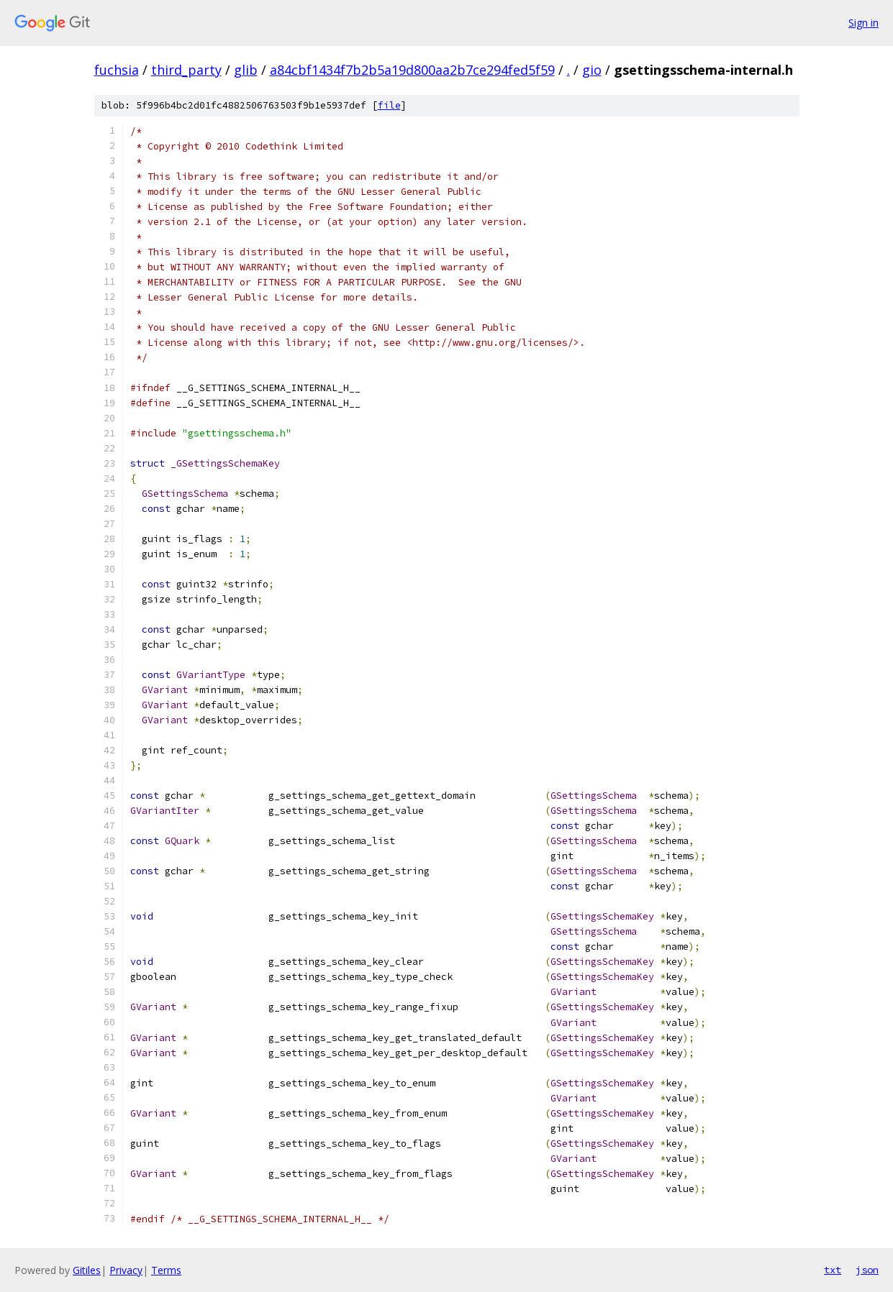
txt (832, 1269)
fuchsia (116, 69)
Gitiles (87, 1270)
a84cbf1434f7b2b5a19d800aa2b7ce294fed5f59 (412, 69)
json (867, 1269)
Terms (166, 1270)
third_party (186, 69)
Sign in (863, 22)
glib (246, 69)
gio (592, 69)
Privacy (125, 1270)
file (389, 105)
